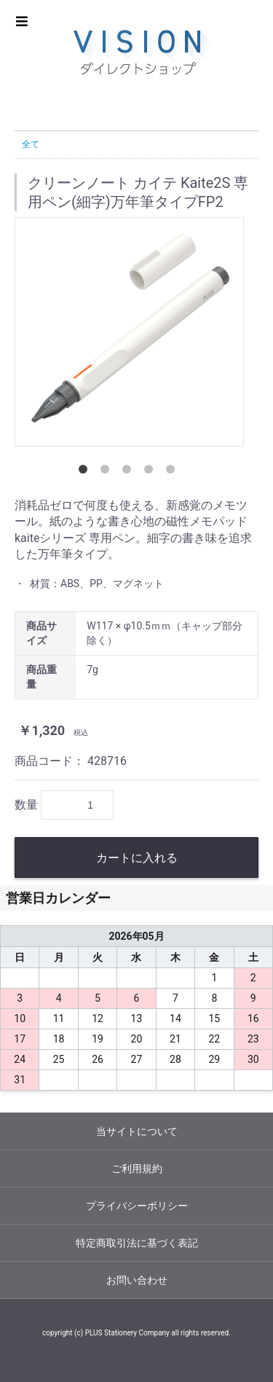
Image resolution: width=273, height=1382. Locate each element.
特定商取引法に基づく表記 (137, 1243)
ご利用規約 (136, 1168)
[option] (129, 332)
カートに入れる (137, 858)
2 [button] (107, 472)
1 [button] (86, 472)
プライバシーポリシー (137, 1206)
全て (30, 144)
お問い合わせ (136, 1280)
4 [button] (151, 472)
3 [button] (129, 472)
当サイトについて (137, 1131)
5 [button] (173, 472)
